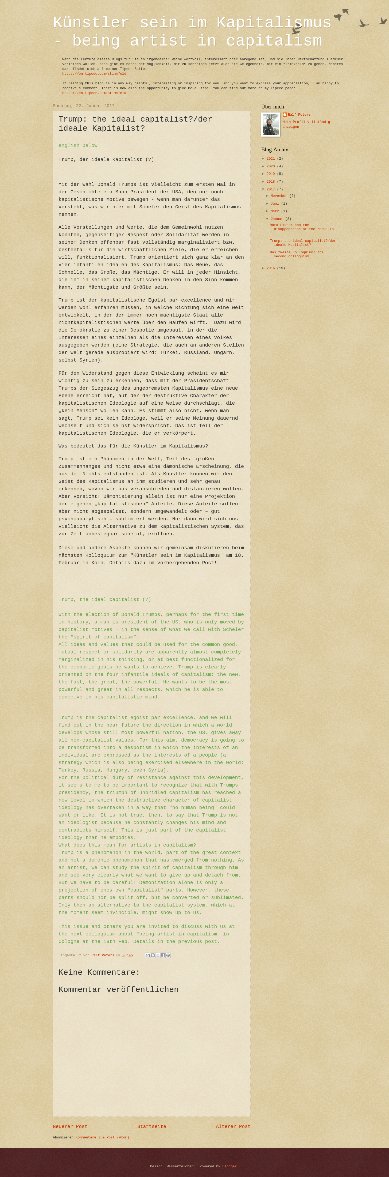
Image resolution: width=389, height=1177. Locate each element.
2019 (272, 174)
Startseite (151, 1126)
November (280, 196)
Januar (278, 219)
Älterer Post (233, 1126)
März (276, 211)
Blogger (229, 1166)
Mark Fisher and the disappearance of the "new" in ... (302, 229)
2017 (272, 189)
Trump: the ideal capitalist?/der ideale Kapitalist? (303, 243)
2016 (272, 268)
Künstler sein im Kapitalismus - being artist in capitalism (192, 32)
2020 (272, 166)
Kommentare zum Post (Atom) (102, 1137)
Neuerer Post (70, 1126)
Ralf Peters (299, 115)
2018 (272, 182)
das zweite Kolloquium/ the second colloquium (297, 254)
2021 (272, 159)
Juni (276, 204)
